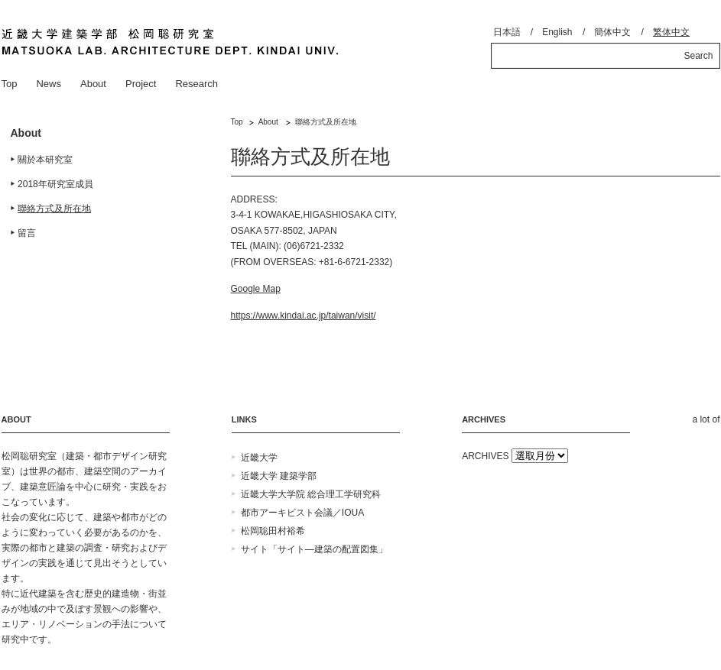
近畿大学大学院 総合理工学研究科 (311, 494)
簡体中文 (612, 32)
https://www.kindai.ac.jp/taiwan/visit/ (303, 315)
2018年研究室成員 (55, 184)
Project (140, 83)
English (557, 32)
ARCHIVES (485, 456)
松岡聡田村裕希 (273, 531)
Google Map (256, 288)
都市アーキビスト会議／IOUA (302, 512)
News (48, 83)
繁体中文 (671, 32)
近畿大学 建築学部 (279, 476)
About (93, 83)
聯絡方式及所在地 (54, 208)
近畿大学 (259, 457)
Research (196, 83)
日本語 (507, 32)
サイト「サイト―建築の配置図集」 (314, 549)
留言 (27, 233)
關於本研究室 (45, 159)
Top (10, 83)
